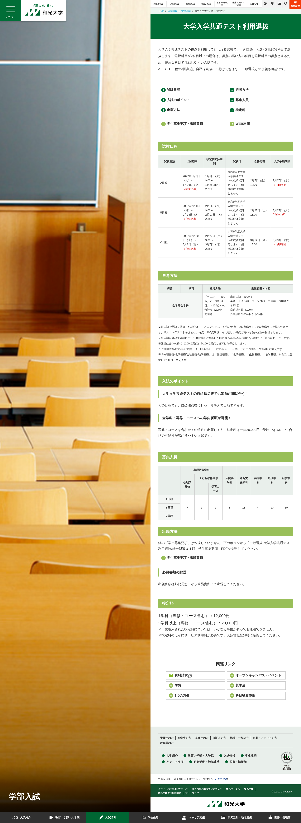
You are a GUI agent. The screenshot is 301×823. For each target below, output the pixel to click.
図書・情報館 (238, 761)
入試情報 (172, 11)
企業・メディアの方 (238, 4)
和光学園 (248, 789)
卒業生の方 (190, 4)
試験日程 (173, 90)
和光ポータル (233, 789)
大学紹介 (172, 755)
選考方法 (242, 90)
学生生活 (251, 755)
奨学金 (240, 685)
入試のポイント (178, 100)
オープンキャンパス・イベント (258, 675)
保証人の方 (206, 4)
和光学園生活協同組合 (169, 793)
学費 (178, 685)
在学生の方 (174, 4)
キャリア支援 (175, 761)
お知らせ (254, 4)
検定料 (240, 110)
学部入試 (186, 11)
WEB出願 (243, 124)
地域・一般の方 (222, 4)
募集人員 (242, 100)
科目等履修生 (245, 695)
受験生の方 (158, 4)
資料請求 (295, 4)
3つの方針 (182, 695)
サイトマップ (192, 793)
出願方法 (173, 110)
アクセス (222, 778)
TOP (161, 11)
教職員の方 (167, 743)
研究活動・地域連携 (206, 761)
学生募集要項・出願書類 (185, 124)
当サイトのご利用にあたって (173, 789)
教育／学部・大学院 (201, 755)
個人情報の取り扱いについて (207, 789)
